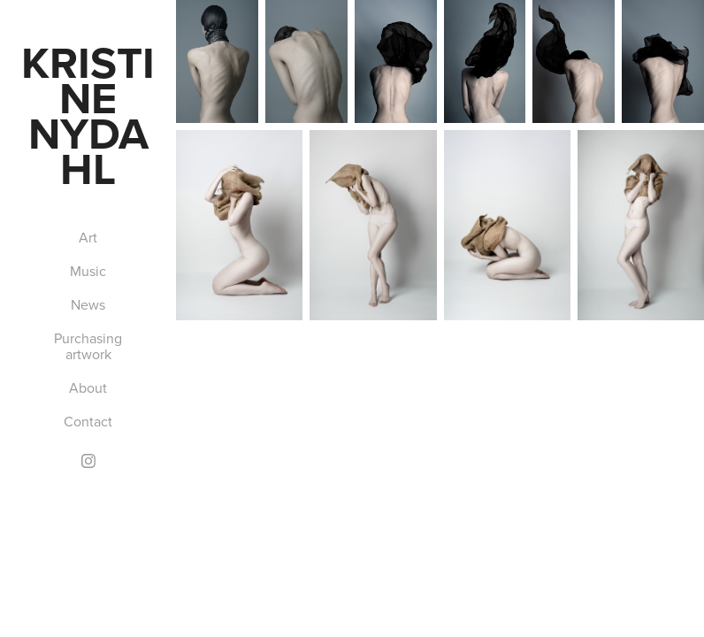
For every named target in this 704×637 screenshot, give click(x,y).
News (88, 304)
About (88, 387)
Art (88, 237)
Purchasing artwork (88, 346)
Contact (88, 421)
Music (88, 270)
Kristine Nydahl (88, 115)
